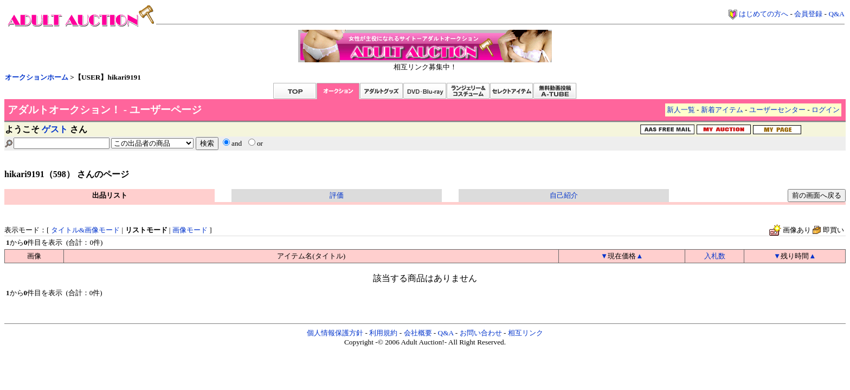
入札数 (714, 256)
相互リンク (525, 333)
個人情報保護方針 (335, 333)
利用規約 (383, 333)
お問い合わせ (481, 333)
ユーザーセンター (777, 110)
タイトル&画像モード (85, 230)
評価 (337, 195)
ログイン (826, 110)
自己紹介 (564, 195)
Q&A (836, 14)
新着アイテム (722, 110)
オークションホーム (36, 77)
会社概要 (418, 333)
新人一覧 (681, 110)
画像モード (190, 230)
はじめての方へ (763, 14)
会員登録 (808, 14)
